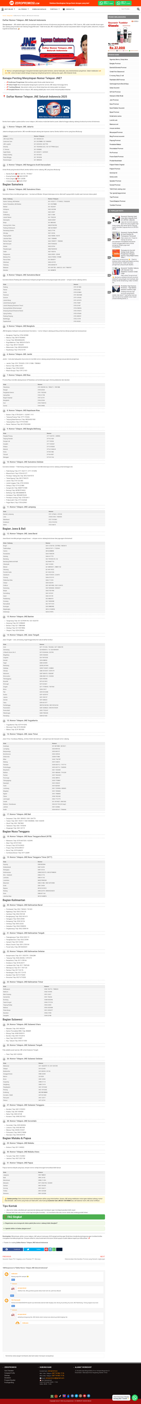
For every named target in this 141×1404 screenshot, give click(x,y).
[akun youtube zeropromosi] (84, 1395)
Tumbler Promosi (115, 205)
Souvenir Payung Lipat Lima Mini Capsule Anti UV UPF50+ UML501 (129, 218)
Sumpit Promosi (115, 185)
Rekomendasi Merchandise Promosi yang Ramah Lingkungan (85, 1259)
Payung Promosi (115, 140)
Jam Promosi (114, 100)
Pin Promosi (114, 152)
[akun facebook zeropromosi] (72, 1395)
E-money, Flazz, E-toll (117, 75)
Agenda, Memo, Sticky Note (119, 59)
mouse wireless (115, 128)
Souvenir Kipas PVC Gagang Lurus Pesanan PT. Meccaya (21, 1259)
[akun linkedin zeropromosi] (88, 1395)
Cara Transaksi (8, 1370)
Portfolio (51, 9)
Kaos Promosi (114, 104)
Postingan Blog (9, 1382)
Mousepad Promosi (116, 132)
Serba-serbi (113, 177)
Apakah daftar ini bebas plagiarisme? (18, 1228)
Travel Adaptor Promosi (117, 201)
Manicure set (114, 124)
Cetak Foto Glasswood (117, 71)
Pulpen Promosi (115, 169)
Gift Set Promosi (115, 92)
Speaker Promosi (115, 181)
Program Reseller (9, 1379)
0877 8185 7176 (58, 1376)
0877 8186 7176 (58, 1373)
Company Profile (9, 1373)
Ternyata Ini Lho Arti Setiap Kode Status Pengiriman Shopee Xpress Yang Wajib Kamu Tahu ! (129, 253)
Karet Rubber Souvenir (117, 108)
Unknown (14, 1273)
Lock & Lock (113, 120)
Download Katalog (38, 9)
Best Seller (8, 9)
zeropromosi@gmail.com (55, 1378)
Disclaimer (7, 1377)
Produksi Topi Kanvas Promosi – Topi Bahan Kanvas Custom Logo (128, 287)
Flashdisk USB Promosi (117, 80)
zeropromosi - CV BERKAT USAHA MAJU (78, 1401)
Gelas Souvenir (115, 88)
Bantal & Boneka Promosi (118, 67)
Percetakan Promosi (116, 148)
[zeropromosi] (25, 3)
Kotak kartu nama (115, 116)
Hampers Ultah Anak (116, 96)
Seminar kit (113, 173)
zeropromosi (22, 1288)
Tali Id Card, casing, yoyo (118, 189)
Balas (13, 1279)
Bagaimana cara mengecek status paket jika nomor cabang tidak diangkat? (31, 1223)
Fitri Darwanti (15, 1300)
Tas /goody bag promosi (118, 193)
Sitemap (6, 1375)
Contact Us (67, 9)
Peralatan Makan (115, 144)
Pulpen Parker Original (117, 165)
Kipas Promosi (114, 112)
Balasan (14, 1284)
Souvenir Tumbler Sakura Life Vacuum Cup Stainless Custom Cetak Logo (130, 270)
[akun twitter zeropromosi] (76, 1395)
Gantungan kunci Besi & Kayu (119, 84)
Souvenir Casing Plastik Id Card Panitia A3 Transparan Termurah (129, 234)
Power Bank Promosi (116, 156)
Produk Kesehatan (116, 161)
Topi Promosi (114, 197)
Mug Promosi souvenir (117, 136)
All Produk (22, 9)
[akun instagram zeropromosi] (80, 1395)
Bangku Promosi (115, 63)
